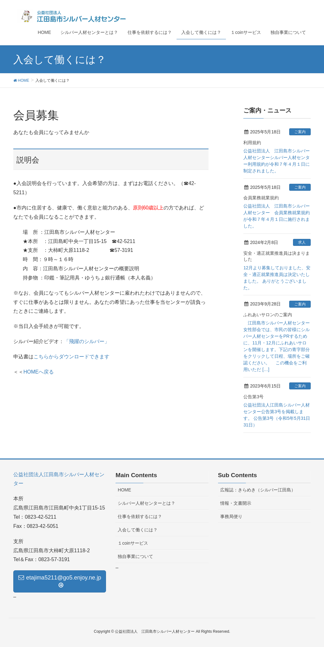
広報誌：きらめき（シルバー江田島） (258, 489)
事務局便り (231, 516)
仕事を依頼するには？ (140, 516)
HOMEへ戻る (38, 372)
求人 (302, 242)
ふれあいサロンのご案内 (267, 314)
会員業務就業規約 (261, 197)
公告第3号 (253, 396)
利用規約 (252, 142)
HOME (124, 489)
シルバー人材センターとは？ (146, 503)
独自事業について (135, 556)
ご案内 (300, 132)
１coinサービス (133, 543)
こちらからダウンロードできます (71, 356)
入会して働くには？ (138, 529)
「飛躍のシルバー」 (86, 341)
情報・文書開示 (235, 503)
